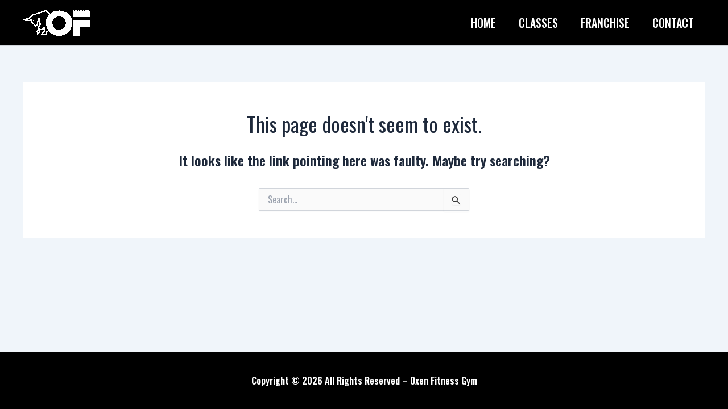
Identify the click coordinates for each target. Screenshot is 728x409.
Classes (538, 22)
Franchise (605, 22)
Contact (673, 22)
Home (483, 22)
